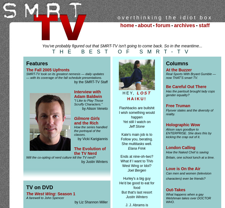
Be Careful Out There (186, 86)
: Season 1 (50, 194)
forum (162, 25)
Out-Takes (175, 189)
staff (204, 25)
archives (184, 25)
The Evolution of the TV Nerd (90, 151)
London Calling (180, 147)
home (127, 25)
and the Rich (87, 120)
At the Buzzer (179, 70)
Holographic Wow (183, 124)
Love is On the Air (183, 168)
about (145, 25)
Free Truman (178, 105)
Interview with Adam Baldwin (88, 94)
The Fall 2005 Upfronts (48, 70)
